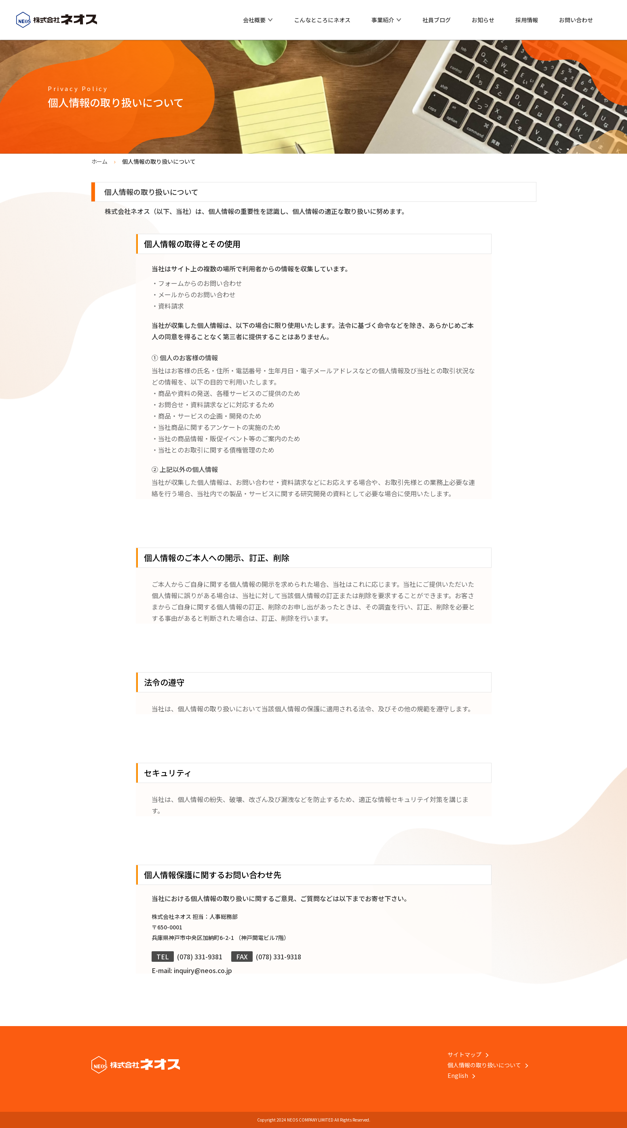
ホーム (99, 161)
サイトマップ (468, 1054)
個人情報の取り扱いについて (488, 1065)
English (461, 1075)
